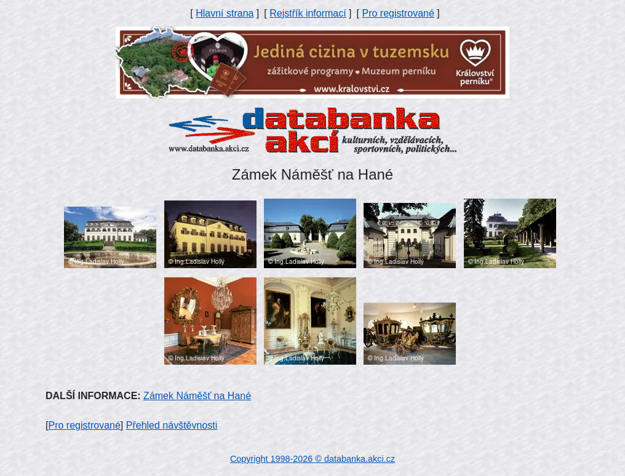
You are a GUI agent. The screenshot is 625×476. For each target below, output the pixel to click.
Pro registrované (398, 13)
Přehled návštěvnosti (172, 425)
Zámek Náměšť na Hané (197, 396)
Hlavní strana (224, 13)
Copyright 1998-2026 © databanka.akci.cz (312, 459)
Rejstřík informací (307, 13)
